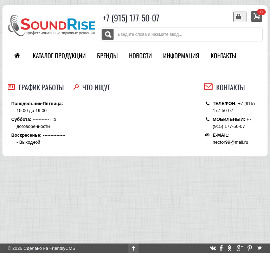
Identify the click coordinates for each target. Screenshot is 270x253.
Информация (181, 55)
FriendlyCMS (62, 248)
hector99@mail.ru (230, 142)
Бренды (107, 55)
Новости (140, 55)
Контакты (223, 55)
